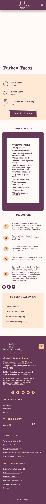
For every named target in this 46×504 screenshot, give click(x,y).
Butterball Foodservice (11, 481)
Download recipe (23, 113)
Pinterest (23, 392)
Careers (6, 412)
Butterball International (11, 473)
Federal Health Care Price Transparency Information (20, 453)
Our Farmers (7, 405)
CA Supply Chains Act (10, 449)
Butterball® (7, 409)
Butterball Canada (9, 477)
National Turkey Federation (12, 469)
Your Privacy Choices (14, 456)
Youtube (28, 392)
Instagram (12, 392)
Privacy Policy (8, 445)
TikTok (33, 392)
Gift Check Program (10, 484)
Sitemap (6, 488)
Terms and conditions (10, 441)
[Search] (33, 424)
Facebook (17, 392)
